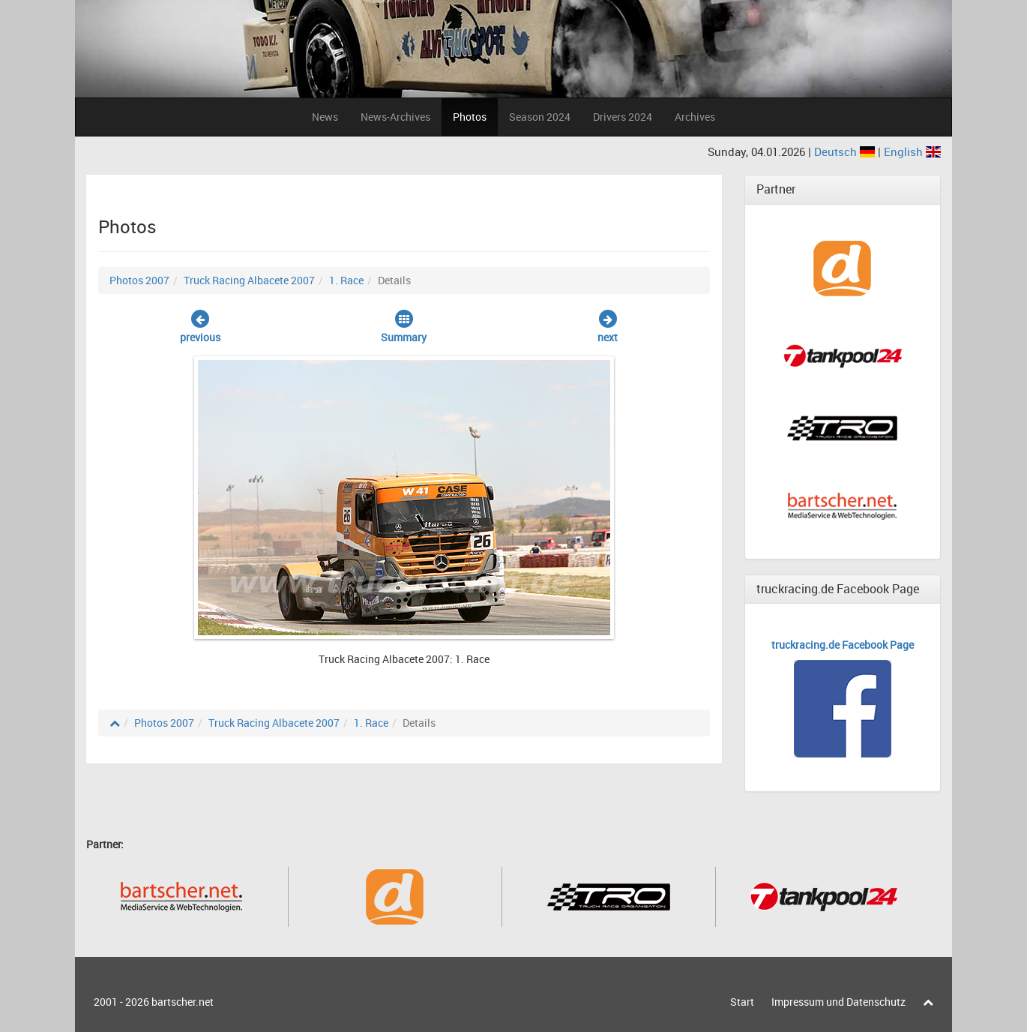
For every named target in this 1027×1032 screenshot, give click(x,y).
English (912, 151)
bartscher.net (182, 1001)
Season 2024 (539, 117)
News (325, 117)
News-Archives (395, 117)
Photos (470, 117)
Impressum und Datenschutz (838, 1001)
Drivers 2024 (622, 117)
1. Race (346, 280)
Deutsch (846, 151)
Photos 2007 (139, 280)
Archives (695, 117)
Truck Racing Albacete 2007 (249, 280)
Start (742, 1001)
